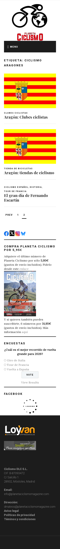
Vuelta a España (18, 369)
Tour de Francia (15, 191)
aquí (25, 332)
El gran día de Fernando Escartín (26, 198)
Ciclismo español (16, 187)
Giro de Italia (16, 360)
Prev (9, 215)
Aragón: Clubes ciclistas (26, 117)
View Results (30, 382)
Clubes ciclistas (16, 113)
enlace (24, 269)
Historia (36, 187)
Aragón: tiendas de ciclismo (29, 172)
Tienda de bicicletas (18, 168)
